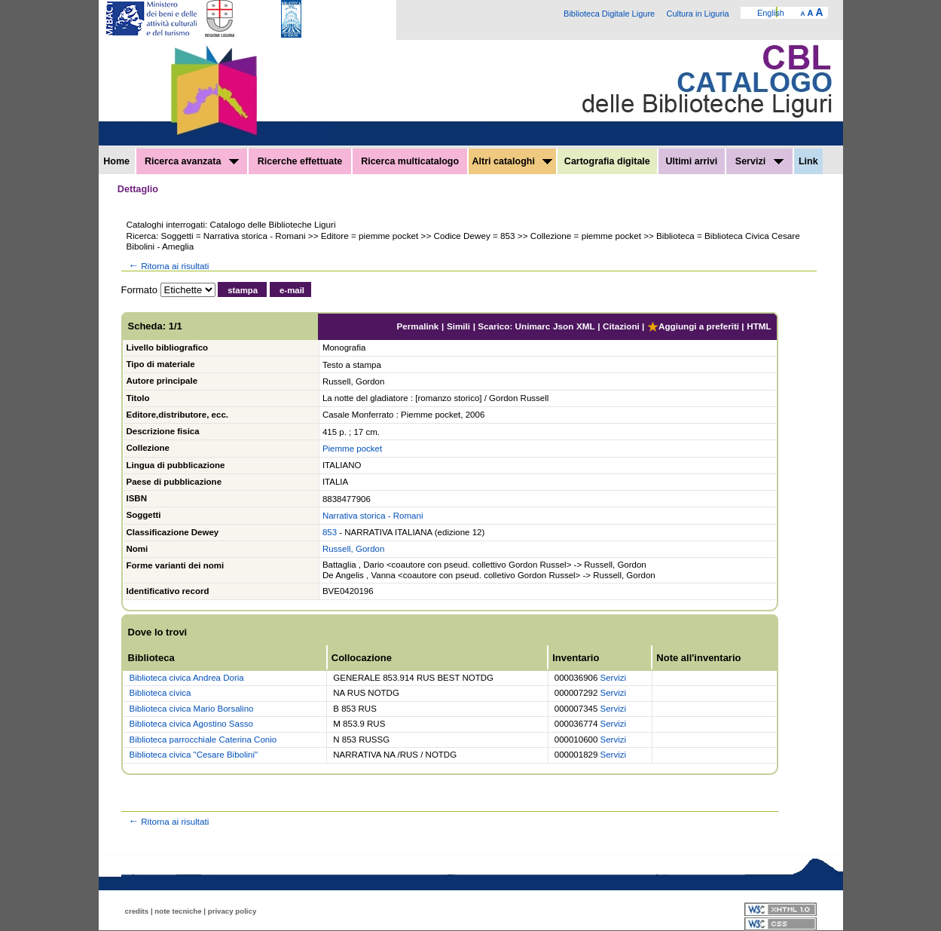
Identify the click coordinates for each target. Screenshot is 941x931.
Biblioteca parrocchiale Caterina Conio (203, 739)
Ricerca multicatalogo (410, 161)
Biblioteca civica (160, 692)
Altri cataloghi (512, 161)
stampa (243, 290)
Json (563, 326)
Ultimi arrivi (691, 161)
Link (808, 161)
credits (137, 911)
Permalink (417, 326)
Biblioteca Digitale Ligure (609, 13)
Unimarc (533, 326)
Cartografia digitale (607, 161)
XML (585, 326)
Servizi (759, 161)
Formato (139, 290)
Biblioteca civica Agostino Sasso (191, 723)
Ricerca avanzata (192, 161)
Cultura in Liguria (697, 13)
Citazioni (621, 326)
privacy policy (232, 911)
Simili (458, 326)
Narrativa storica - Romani (372, 515)
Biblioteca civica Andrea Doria (187, 677)
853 (329, 532)
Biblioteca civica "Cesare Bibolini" (194, 754)
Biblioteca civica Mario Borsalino (192, 708)
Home (116, 161)
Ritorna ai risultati (168, 266)
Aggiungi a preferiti (693, 326)
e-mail (292, 290)
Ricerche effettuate (300, 161)
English (770, 12)
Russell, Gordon (353, 548)
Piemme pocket (352, 448)
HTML (759, 326)
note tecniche (177, 911)
